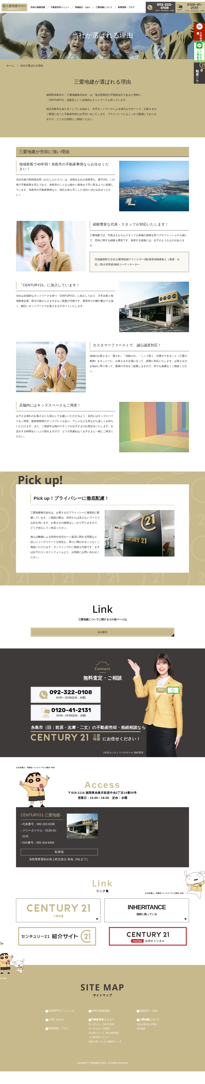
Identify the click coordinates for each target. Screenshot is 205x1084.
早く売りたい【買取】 (100, 1041)
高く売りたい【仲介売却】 (102, 1037)
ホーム (10, 65)
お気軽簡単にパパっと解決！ (158, 707)
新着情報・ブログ (126, 5)
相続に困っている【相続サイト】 (106, 1054)
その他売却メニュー (99, 1050)
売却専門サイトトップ (62, 1023)
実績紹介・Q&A (82, 5)
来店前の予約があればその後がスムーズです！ (121, 708)
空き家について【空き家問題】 (104, 1045)
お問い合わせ (57, 1031)
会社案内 (138, 1041)
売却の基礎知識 (37, 5)
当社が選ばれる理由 (144, 1037)
